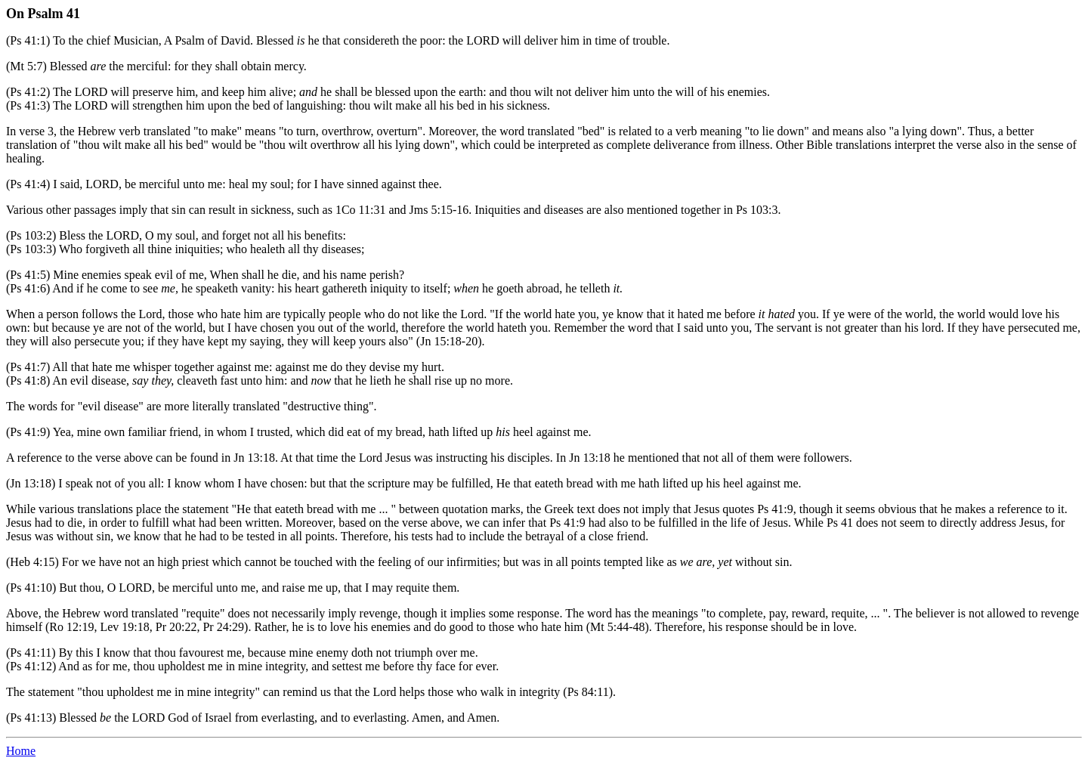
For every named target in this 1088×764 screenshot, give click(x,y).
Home (21, 750)
